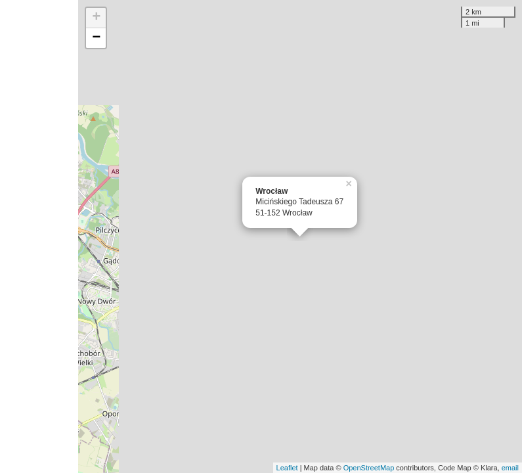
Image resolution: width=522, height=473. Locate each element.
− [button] (96, 38)
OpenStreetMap (369, 468)
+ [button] (96, 18)
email (510, 468)
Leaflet (287, 468)
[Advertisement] (39, 236)
